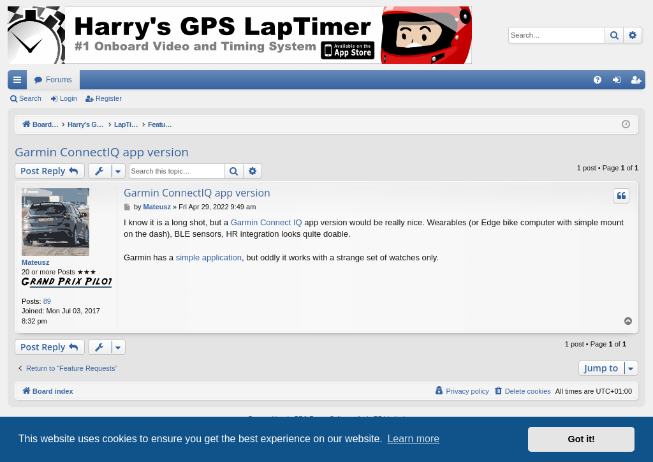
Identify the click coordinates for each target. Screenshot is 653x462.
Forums (59, 79)
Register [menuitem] (638, 82)
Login (68, 98)
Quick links (20, 82)
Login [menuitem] (619, 82)
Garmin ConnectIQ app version (102, 152)
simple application (209, 257)
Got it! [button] (581, 439)
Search (30, 98)
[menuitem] (597, 79)
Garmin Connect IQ (266, 222)
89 (47, 301)
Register (109, 98)
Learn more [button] (413, 438)
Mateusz (35, 262)
